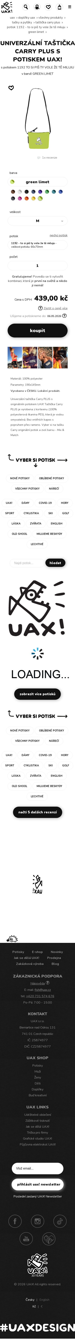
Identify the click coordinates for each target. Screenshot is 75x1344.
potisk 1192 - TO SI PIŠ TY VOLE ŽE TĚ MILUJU (36, 27)
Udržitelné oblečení (37, 1115)
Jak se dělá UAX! (26, 958)
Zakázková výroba (30, 964)
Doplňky (37, 1089)
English (44, 1300)
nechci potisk (59, 235)
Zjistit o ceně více (53, 308)
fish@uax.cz (43, 990)
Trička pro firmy (37, 1132)
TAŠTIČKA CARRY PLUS (47, 22)
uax (12, 17)
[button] (63, 359)
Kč (34, 1306)
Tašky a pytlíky (22, 22)
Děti (38, 1083)
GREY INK (13, 198)
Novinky (57, 952)
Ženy (37, 1077)
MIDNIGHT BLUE (33, 192)
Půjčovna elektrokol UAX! (38, 1144)
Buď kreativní (38, 1095)
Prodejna (54, 958)
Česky (30, 1300)
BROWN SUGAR (13, 192)
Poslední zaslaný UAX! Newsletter (37, 1196)
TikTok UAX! (60, 1221)
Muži (37, 1071)
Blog (55, 964)
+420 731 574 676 (40, 996)
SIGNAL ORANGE (26, 198)
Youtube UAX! (26, 1238)
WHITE (20, 192)
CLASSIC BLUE (60, 192)
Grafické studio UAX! (37, 1138)
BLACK (26, 192)
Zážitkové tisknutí (37, 1121)
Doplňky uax (26, 17)
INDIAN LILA (20, 198)
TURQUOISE (54, 192)
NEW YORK (33, 198)
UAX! (30, 1284)
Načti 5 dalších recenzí (37, 812)
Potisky (18, 952)
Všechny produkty (50, 17)
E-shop (37, 952)
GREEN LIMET (36, 32)
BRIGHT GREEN (47, 192)
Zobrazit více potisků (37, 694)
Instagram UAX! (37, 1221)
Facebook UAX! (15, 1221)
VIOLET (40, 192)
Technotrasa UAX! (49, 1238)
